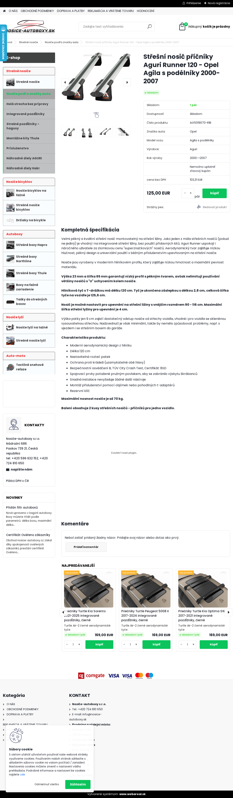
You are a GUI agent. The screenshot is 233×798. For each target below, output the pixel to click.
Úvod (8, 42)
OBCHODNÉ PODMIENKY (37, 11)
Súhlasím (78, 784)
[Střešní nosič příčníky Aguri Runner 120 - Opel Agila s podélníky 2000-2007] (96, 77)
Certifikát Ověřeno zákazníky (28, 535)
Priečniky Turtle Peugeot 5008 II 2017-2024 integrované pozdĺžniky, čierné (145, 615)
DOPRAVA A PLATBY (71, 11)
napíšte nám (21, 469)
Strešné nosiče (28, 42)
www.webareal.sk (132, 794)
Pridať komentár (86, 547)
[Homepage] (4, 11)
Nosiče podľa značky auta (61, 42)
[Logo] (30, 26)
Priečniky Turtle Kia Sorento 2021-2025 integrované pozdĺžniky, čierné (85, 615)
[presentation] (65, 82)
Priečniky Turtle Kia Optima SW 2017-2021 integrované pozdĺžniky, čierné (201, 615)
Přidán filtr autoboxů (22, 507)
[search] (149, 28)
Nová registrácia (219, 3)
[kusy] (188, 193)
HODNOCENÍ (145, 11)
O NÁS (13, 11)
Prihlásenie (194, 3)
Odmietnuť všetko (46, 784)
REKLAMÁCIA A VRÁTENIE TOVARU (111, 11)
